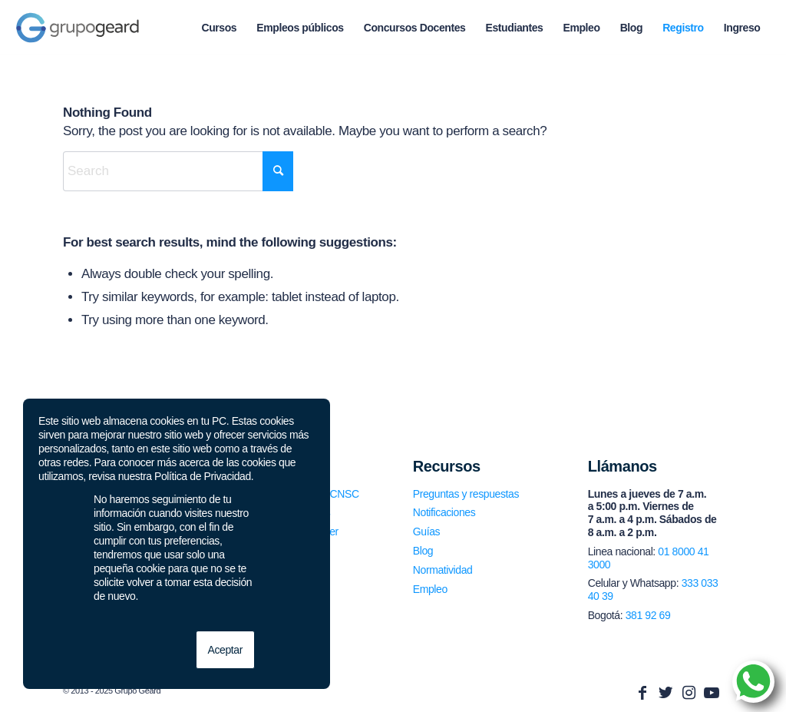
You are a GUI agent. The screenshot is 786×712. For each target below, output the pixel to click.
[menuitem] (218, 28)
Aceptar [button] (225, 650)
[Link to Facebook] (642, 692)
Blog (423, 551)
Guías (426, 531)
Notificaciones (444, 512)
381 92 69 (648, 615)
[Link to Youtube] (711, 692)
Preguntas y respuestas (466, 494)
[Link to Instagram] (688, 692)
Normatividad (443, 570)
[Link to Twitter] (665, 692)
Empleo (430, 589)
